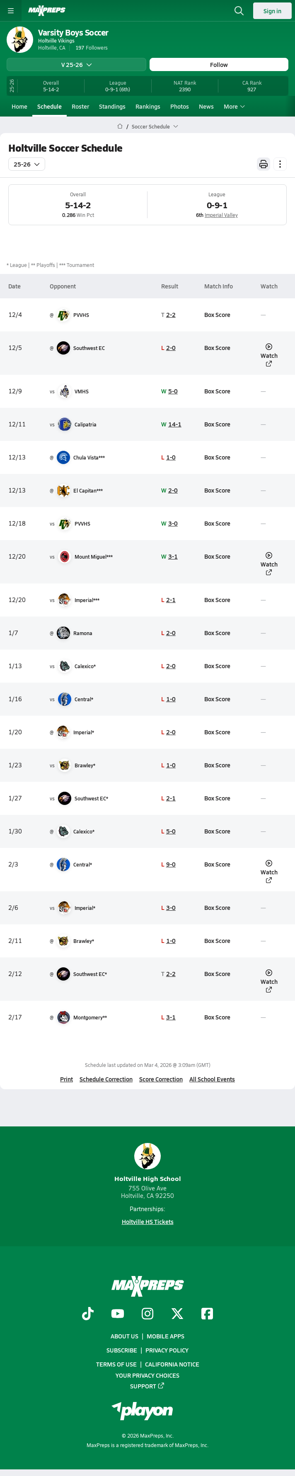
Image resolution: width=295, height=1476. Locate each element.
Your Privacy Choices (147, 1375)
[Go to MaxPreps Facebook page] (207, 1314)
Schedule (49, 106)
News (206, 106)
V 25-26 (76, 64)
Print (66, 1079)
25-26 (27, 164)
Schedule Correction (106, 1079)
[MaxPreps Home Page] (120, 126)
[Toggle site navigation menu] (11, 10)
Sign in (272, 11)
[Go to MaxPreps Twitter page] (177, 1314)
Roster (80, 106)
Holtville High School (147, 1163)
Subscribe (121, 1350)
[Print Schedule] (263, 164)
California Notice (172, 1364)
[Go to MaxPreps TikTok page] (87, 1314)
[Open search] (239, 10)
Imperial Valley (221, 215)
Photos (179, 106)
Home (19, 106)
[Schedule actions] (280, 164)
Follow (219, 64)
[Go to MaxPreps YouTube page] (117, 1314)
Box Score (217, 314)
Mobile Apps (165, 1336)
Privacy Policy (167, 1350)
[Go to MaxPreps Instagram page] (147, 1314)
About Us (124, 1336)
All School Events (212, 1079)
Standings (112, 106)
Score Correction (161, 1079)
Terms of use (116, 1364)
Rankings (147, 106)
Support (147, 1386)
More (233, 106)
